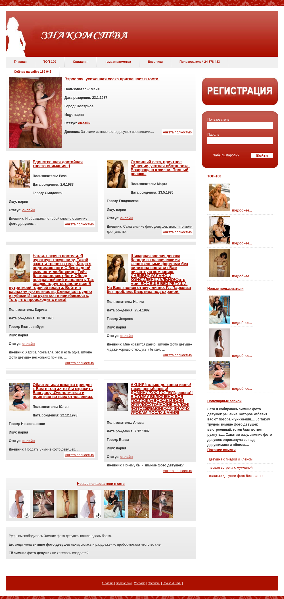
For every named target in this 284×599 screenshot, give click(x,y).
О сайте (108, 583)
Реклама (139, 583)
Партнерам (124, 583)
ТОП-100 (49, 61)
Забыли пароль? (226, 155)
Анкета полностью (177, 132)
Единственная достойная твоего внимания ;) (58, 164)
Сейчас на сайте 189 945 (32, 71)
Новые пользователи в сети (101, 484)
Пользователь (218, 120)
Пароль (213, 135)
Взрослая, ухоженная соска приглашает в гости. (111, 79)
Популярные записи (224, 401)
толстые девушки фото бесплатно (235, 476)
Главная (20, 61)
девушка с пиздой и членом (230, 459)
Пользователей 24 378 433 (199, 61)
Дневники (155, 61)
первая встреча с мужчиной (230, 468)
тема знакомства (118, 61)
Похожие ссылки (221, 450)
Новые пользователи (225, 289)
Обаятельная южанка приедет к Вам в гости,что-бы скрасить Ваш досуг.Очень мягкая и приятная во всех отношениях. (63, 390)
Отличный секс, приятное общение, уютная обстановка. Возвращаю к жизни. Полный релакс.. (160, 168)
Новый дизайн (172, 583)
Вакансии (154, 583)
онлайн (84, 123)
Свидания (80, 61)
